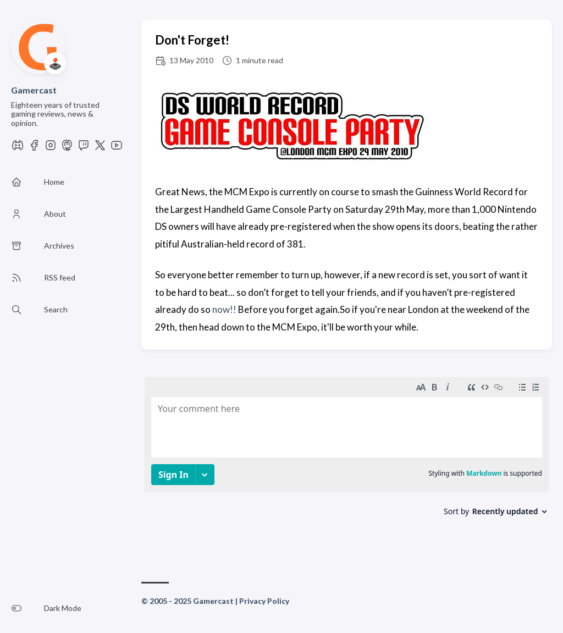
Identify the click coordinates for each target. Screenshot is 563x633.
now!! (224, 309)
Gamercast (34, 90)
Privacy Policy (264, 601)
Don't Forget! (192, 39)
